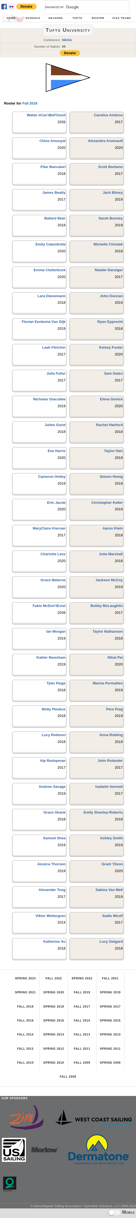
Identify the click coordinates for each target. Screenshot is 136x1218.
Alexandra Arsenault (105, 141)
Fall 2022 (54, 978)
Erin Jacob (56, 502)
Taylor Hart (113, 451)
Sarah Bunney (111, 218)
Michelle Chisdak (108, 244)
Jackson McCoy (109, 580)
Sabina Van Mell (109, 890)
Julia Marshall (111, 554)
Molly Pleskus (54, 709)
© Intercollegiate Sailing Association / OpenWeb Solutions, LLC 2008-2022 (83, 1206)
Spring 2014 (53, 1034)
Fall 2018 (25, 1006)
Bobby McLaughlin (107, 606)
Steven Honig (111, 477)
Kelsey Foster (111, 347)
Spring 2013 (110, 1034)
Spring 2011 (110, 1048)
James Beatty (54, 192)
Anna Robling (111, 735)
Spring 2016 (53, 1020)
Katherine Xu (54, 941)
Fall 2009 (82, 1062)
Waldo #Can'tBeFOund (46, 115)
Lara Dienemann (51, 296)
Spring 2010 (53, 1062)
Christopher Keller (107, 502)
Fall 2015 (82, 1020)
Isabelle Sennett (109, 787)
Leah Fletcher (54, 347)
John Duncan (111, 296)
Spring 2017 (110, 1006)
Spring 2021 (25, 992)
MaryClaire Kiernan (49, 528)
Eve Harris (57, 451)
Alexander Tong (52, 890)
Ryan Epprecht (110, 322)
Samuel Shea (54, 838)
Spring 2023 (25, 978)
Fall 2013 (82, 1034)
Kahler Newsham (51, 657)
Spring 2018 (53, 1006)
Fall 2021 (110, 978)
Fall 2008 (68, 1076)
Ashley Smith (111, 838)
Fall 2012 (25, 1048)
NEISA (67, 40)
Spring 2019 (110, 992)
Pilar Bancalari (53, 167)
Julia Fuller (56, 373)
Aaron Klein (113, 528)
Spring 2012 (53, 1048)
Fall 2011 (82, 1048)
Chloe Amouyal (52, 141)
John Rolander (110, 761)
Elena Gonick (111, 399)
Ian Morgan (56, 631)
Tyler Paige (56, 683)
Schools (33, 18)
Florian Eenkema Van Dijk (44, 322)
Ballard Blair (55, 218)
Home (11, 18)
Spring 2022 (82, 978)
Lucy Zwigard (111, 941)
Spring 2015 (110, 1020)
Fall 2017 (82, 1006)
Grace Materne (53, 580)
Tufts (77, 18)
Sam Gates (113, 373)
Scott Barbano (110, 167)
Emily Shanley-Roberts (103, 812)
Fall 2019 (82, 992)
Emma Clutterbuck (50, 270)
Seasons (55, 18)
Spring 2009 (110, 1062)
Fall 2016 (29, 103)
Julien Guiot (55, 425)
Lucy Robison (54, 735)
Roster (98, 18)
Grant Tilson (112, 864)
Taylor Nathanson (108, 631)
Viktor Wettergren (51, 916)
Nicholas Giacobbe (49, 399)
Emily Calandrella (51, 244)
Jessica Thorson (51, 864)
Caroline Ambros (108, 115)
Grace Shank (54, 812)
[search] (80, 7)
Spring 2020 (53, 992)
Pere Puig (114, 709)
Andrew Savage (52, 787)
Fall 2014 (25, 1034)
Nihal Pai (115, 657)
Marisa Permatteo (108, 683)
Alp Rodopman (53, 761)
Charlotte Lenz (53, 554)
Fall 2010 (25, 1062)
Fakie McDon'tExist (49, 606)
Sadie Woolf (112, 916)
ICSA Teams (122, 18)
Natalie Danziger (109, 270)
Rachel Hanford (109, 425)
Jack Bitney (113, 192)
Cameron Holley (51, 477)
